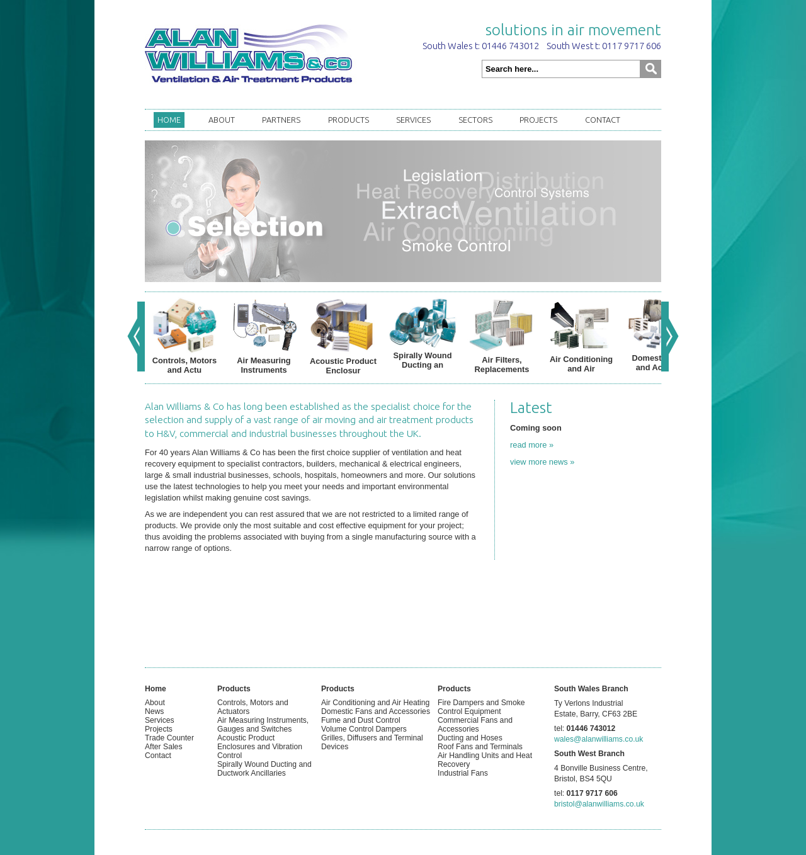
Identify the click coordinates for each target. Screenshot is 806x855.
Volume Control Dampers (364, 729)
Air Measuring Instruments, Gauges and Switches (263, 724)
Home (169, 119)
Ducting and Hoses (470, 737)
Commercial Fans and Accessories (475, 724)
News (154, 711)
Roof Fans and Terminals (480, 746)
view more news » (542, 462)
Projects (538, 119)
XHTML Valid (167, 773)
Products (348, 119)
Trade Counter (169, 737)
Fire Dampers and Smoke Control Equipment (481, 707)
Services (413, 119)
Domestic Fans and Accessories (375, 711)
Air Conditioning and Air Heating (375, 702)
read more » (531, 445)
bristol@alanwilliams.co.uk (599, 804)
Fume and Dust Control (360, 720)
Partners (281, 119)
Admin (155, 764)
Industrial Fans (463, 773)
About (221, 119)
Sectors (475, 119)
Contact (602, 119)
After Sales (163, 746)
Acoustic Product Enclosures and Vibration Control (259, 746)
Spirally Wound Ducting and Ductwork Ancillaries (264, 769)
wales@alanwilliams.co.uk (598, 739)
